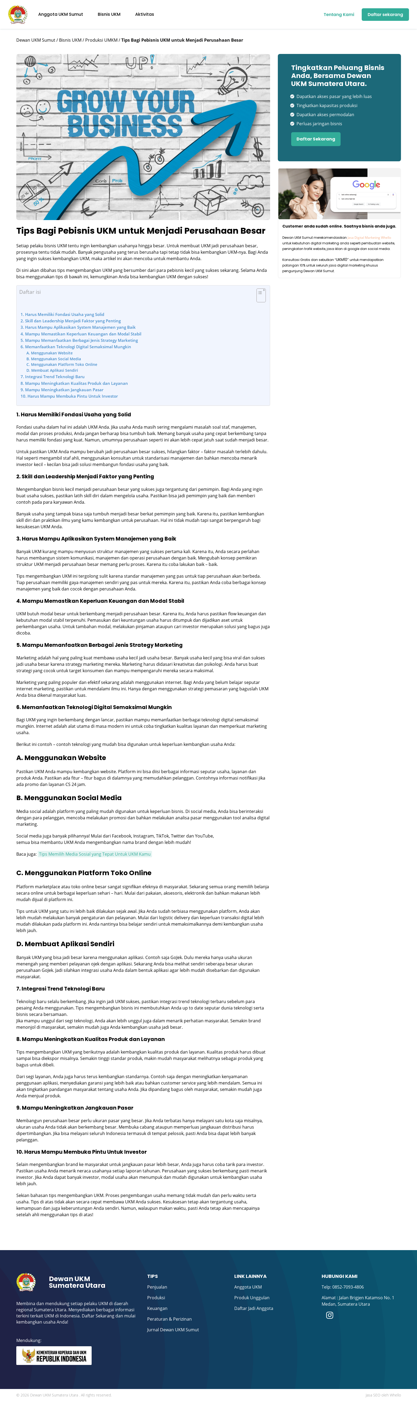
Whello (395, 1395)
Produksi (156, 1298)
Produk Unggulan (252, 1298)
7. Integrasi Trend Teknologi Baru (53, 376)
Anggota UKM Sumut (60, 14)
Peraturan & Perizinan (169, 1319)
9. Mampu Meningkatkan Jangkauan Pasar (62, 389)
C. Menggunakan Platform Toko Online (61, 364)
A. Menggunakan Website (49, 352)
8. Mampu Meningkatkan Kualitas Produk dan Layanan (74, 383)
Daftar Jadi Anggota (253, 1308)
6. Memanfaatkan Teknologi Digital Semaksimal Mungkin (76, 346)
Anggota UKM (248, 1287)
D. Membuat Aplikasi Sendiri (52, 370)
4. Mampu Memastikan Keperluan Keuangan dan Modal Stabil (81, 333)
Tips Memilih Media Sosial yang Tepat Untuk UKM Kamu (95, 854)
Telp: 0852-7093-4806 (343, 1287)
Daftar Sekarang (316, 139)
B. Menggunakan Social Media (53, 358)
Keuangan (157, 1308)
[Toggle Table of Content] (258, 298)
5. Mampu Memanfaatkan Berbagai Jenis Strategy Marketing (79, 340)
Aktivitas (144, 14)
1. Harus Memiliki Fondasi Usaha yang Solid (62, 314)
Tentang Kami (339, 14)
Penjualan (157, 1287)
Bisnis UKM (109, 14)
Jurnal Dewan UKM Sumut (173, 1330)
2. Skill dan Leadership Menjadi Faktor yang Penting (71, 320)
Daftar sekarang (385, 14)
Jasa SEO (373, 1395)
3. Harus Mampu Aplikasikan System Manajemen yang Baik (78, 327)
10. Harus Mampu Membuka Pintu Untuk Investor (69, 396)
